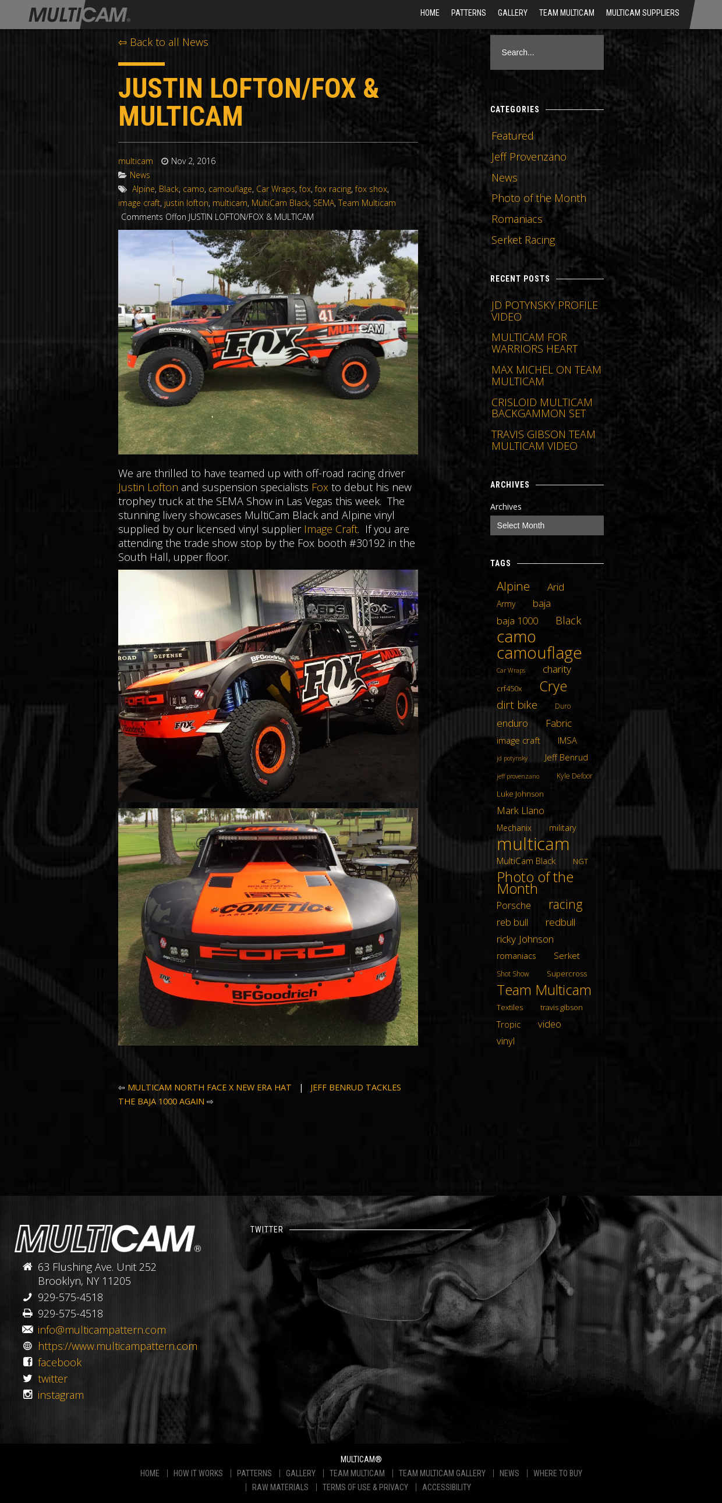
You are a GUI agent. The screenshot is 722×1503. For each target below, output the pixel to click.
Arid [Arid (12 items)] (555, 586)
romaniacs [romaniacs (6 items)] (516, 955)
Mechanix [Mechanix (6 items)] (514, 827)
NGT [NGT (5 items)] (580, 861)
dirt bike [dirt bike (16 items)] (517, 704)
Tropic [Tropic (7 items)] (509, 1024)
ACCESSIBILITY (446, 1487)
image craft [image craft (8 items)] (518, 740)
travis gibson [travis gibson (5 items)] (561, 1007)
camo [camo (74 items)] (516, 636)
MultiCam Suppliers (642, 12)
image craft (139, 202)
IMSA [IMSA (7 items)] (567, 740)
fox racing (333, 188)
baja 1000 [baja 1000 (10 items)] (517, 620)
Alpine (143, 188)
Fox (320, 487)
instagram (61, 1395)
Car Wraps (275, 188)
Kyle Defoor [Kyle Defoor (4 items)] (575, 776)
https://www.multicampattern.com (117, 1346)
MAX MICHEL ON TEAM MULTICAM (546, 375)
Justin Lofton (148, 487)
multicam (135, 160)
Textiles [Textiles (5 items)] (510, 1007)
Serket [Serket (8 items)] (567, 955)
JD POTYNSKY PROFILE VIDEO (544, 311)
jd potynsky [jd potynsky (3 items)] (512, 758)
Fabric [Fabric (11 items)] (559, 723)
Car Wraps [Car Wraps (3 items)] (511, 670)
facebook (60, 1362)
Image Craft (331, 529)
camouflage (230, 188)
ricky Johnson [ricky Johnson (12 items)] (525, 938)
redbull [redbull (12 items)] (560, 921)
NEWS (509, 1473)
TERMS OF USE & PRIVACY (365, 1487)
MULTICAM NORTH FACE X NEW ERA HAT (210, 1087)
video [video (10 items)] (549, 1024)
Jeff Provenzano (529, 157)
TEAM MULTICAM (357, 1473)
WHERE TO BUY (557, 1473)
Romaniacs (517, 219)
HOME (430, 12)
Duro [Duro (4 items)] (563, 706)
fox (305, 188)
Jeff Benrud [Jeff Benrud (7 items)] (566, 757)
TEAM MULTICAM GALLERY (442, 1473)
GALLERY (301, 1473)
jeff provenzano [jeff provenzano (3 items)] (518, 776)
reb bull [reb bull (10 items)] (512, 922)
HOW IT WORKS (198, 1473)
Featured (512, 136)
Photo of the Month (538, 198)
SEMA (323, 202)
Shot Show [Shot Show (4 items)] (513, 974)
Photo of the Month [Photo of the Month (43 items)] (535, 882)
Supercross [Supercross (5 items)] (567, 973)
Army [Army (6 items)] (506, 603)
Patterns (468, 12)
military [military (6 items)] (562, 827)
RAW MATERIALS (280, 1487)
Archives (506, 506)
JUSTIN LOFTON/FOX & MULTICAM (249, 102)
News (140, 174)
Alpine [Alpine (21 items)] (513, 586)
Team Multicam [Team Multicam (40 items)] (544, 989)
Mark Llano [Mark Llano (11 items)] (520, 810)
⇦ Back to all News (163, 42)
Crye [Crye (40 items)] (553, 686)
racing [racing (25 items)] (565, 904)
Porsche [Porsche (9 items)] (514, 905)
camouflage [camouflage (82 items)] (539, 652)
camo (193, 188)
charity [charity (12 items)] (557, 668)
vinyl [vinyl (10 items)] (506, 1041)
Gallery (513, 12)
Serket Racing (523, 240)
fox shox (371, 188)
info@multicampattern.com (102, 1330)
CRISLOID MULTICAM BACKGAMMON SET (542, 408)
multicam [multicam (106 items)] (533, 843)
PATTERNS (254, 1473)
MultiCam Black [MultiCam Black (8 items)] (526, 860)
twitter (53, 1378)
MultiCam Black (280, 202)
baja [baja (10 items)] (542, 603)
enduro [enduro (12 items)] (512, 722)
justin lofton (186, 202)
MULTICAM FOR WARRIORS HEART (534, 343)
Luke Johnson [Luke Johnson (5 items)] (520, 793)
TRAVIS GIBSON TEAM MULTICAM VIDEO (543, 440)
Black (169, 188)
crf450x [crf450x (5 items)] (509, 688)
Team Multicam (566, 12)
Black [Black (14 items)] (568, 620)
